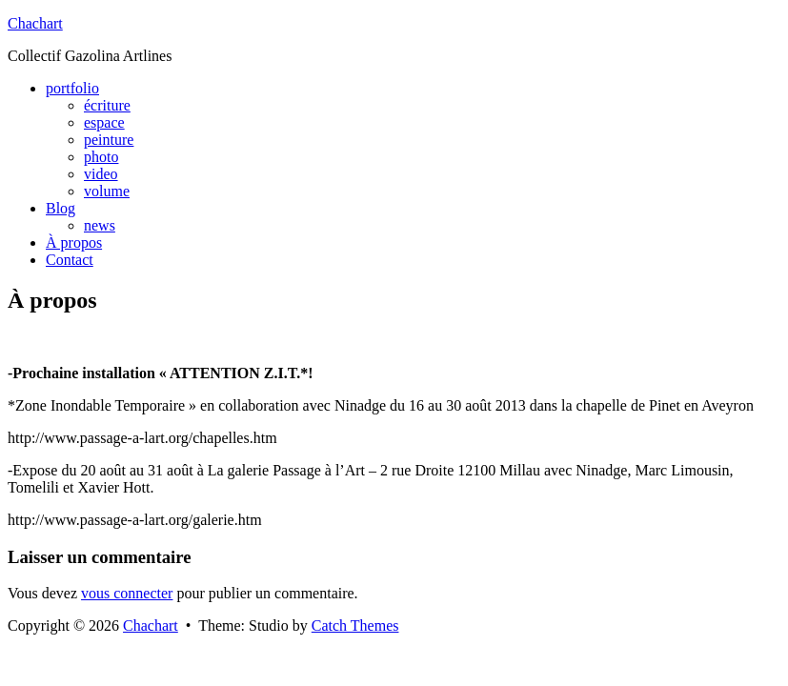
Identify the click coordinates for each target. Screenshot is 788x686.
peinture (108, 139)
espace (104, 122)
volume (107, 191)
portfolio (72, 88)
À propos (74, 242)
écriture (107, 105)
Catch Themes (355, 625)
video (101, 174)
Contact (69, 260)
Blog (60, 208)
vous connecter (126, 593)
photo (101, 157)
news (99, 225)
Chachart (35, 23)
